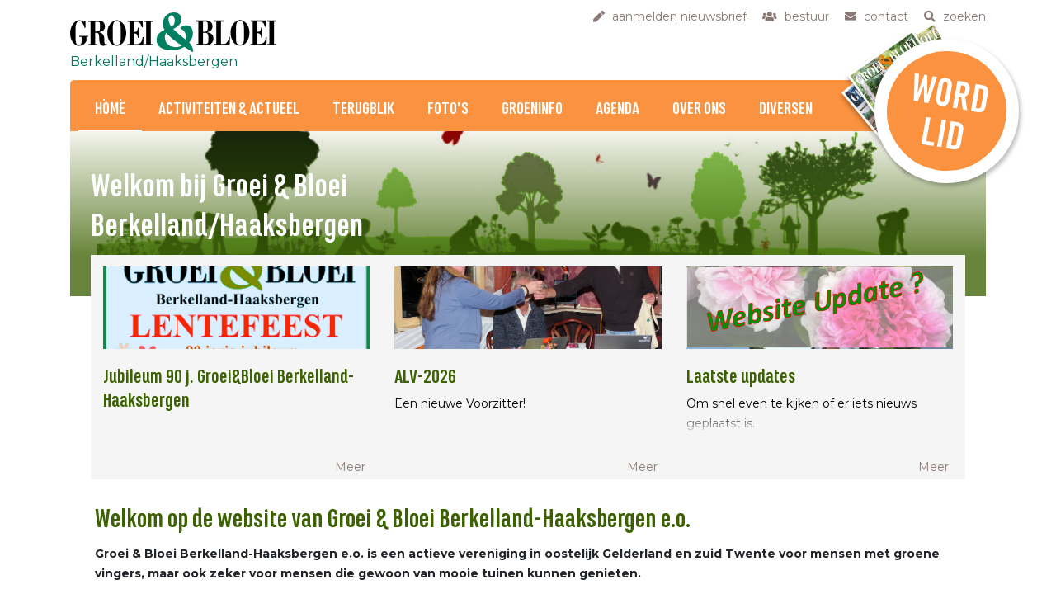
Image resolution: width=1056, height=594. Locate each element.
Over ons (699, 109)
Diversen (786, 109)
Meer (350, 467)
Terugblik (363, 109)
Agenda (617, 109)
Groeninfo (532, 109)
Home (110, 109)
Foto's (448, 109)
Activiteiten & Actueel (228, 109)
